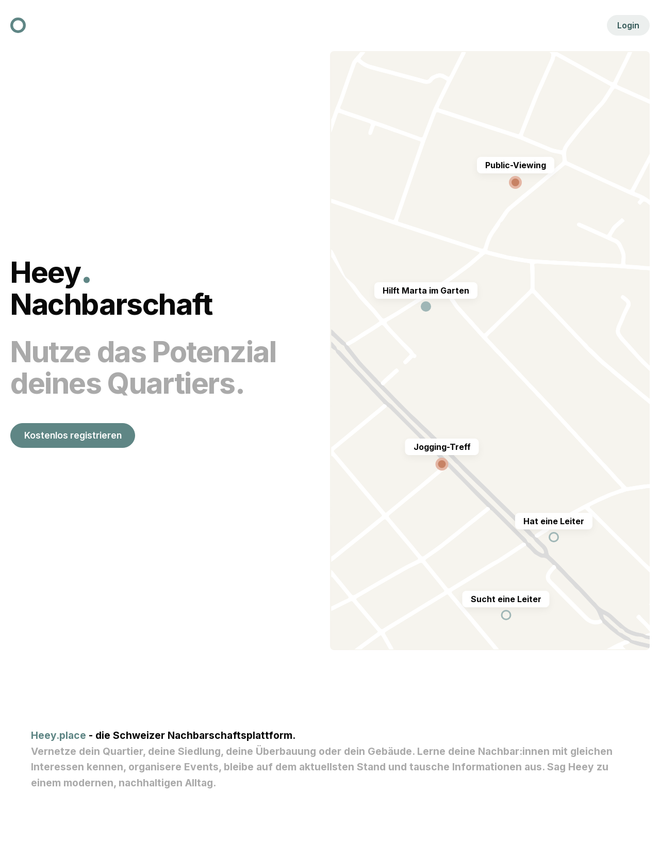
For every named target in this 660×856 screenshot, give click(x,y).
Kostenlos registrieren (73, 435)
